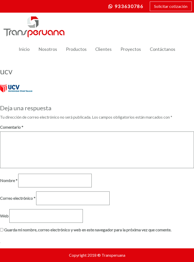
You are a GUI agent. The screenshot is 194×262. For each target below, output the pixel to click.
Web (4, 215)
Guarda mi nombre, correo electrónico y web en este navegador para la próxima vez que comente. (87, 229)
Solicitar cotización (170, 6)
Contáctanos (162, 49)
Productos (76, 49)
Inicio (24, 49)
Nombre (8, 180)
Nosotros (47, 49)
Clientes (103, 49)
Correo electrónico (17, 198)
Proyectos (130, 49)
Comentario (11, 127)
